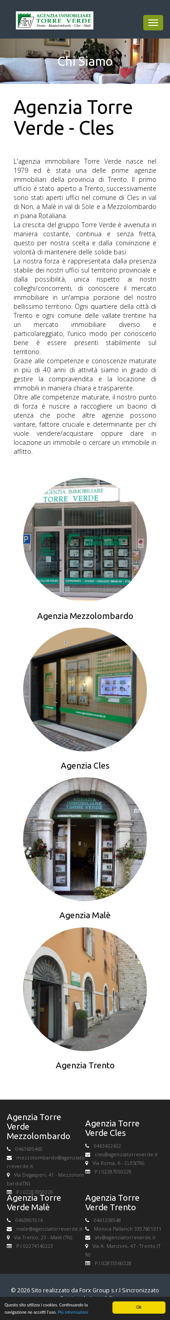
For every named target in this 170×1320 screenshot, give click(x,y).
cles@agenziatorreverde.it (126, 1154)
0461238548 (107, 1220)
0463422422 (107, 1146)
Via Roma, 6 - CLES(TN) (118, 1163)
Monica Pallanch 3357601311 (127, 1229)
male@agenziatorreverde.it (49, 1229)
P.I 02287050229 (34, 1192)
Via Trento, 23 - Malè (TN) (43, 1237)
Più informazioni (73, 1312)
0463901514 (29, 1220)
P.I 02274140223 (34, 1246)
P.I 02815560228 (113, 1263)
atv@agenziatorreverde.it (125, 1237)
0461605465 (29, 1149)
